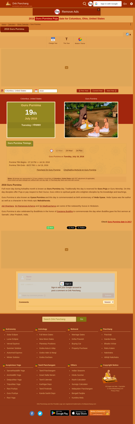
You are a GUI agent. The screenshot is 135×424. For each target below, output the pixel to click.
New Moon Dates (46, 339)
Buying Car (76, 344)
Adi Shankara (8, 206)
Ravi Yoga (11, 398)
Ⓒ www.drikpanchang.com (115, 388)
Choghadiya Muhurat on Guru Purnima (80, 170)
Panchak (108, 335)
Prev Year (83, 91)
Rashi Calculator (79, 380)
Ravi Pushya (12, 389)
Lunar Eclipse (12, 339)
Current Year (98, 91)
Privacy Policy (115, 391)
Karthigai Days (45, 384)
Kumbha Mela (77, 398)
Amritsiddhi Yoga (14, 375)
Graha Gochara (45, 357)
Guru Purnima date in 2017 (120, 222)
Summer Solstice (14, 348)
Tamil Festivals (45, 389)
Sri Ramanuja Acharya (25, 206)
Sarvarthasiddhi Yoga (16, 371)
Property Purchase (80, 348)
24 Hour (69, 151)
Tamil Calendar (45, 380)
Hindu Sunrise (78, 375)
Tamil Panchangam (47, 371)
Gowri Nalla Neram (47, 375)
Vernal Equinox (13, 344)
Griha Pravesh (78, 339)
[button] (107, 3)
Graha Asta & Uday (47, 348)
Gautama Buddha (65, 211)
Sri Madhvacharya (48, 206)
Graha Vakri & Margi (47, 353)
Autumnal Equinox (14, 353)
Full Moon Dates (46, 335)
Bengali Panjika (78, 393)
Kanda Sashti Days (47, 393)
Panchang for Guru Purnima (48, 170)
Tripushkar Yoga (14, 384)
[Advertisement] (67, 67)
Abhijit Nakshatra (111, 357)
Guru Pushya (12, 393)
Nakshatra (108, 353)
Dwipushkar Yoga (14, 380)
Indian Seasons (78, 371)
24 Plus (79, 151)
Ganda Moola (110, 339)
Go (81, 319)
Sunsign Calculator (80, 384)
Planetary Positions (47, 344)
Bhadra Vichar (110, 344)
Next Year (111, 91)
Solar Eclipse (12, 335)
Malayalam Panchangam (82, 389)
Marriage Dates (78, 335)
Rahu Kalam (109, 348)
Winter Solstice (13, 357)
